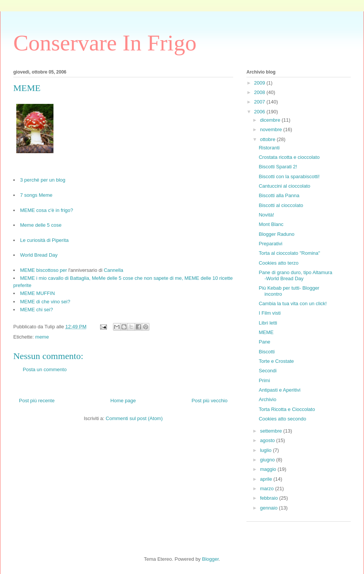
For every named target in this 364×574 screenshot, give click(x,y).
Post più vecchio (209, 400)
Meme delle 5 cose (40, 225)
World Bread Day (39, 255)
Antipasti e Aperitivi (279, 390)
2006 (260, 111)
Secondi (267, 370)
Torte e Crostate (276, 361)
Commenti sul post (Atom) (134, 418)
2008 (260, 92)
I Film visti (270, 313)
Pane (264, 342)
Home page (123, 400)
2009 (260, 83)
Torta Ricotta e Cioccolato (287, 409)
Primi (264, 380)
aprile (266, 479)
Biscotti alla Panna (279, 195)
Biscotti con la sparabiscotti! (289, 176)
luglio (266, 450)
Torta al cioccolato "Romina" (289, 253)
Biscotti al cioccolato (281, 205)
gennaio (269, 508)
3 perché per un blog (42, 180)
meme (42, 337)
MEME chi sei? (36, 309)
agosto (268, 440)
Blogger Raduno (276, 234)
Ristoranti (269, 148)
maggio (269, 469)
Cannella (113, 270)
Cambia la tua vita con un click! (292, 303)
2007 (260, 102)
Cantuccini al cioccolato (284, 186)
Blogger (210, 559)
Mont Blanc (271, 224)
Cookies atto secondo (282, 419)
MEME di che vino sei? (45, 301)
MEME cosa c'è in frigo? (46, 210)
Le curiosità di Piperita (44, 240)
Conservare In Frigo (104, 42)
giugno (268, 460)
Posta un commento (45, 369)
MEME (266, 332)
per (63, 270)
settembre (271, 431)
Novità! (266, 215)
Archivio (267, 399)
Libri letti (268, 323)
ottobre (268, 139)
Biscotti (267, 351)
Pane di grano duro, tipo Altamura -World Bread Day (295, 275)
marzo (267, 488)
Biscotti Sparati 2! (278, 166)
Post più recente (37, 400)
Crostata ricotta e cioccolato (289, 157)
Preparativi (270, 243)
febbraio (269, 498)
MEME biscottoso (39, 270)
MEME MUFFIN (37, 293)
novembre (271, 129)
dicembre (271, 120)
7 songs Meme (36, 195)
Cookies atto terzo (278, 263)
